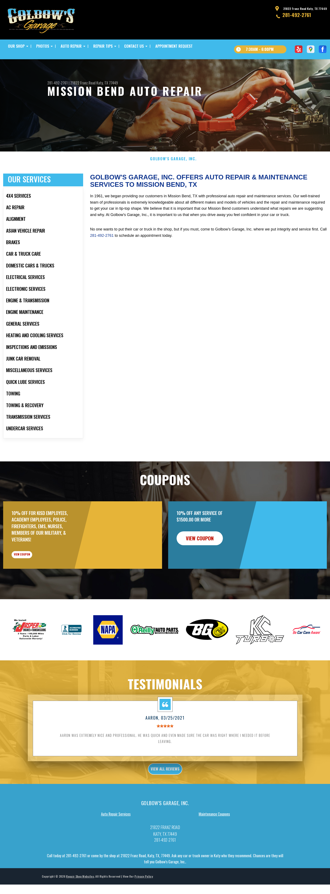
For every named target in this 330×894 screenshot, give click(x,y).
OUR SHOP (16, 46)
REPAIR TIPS (103, 46)
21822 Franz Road (83, 83)
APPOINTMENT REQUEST (174, 46)
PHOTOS (42, 46)
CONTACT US (134, 46)
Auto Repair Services (115, 832)
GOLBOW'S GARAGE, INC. (173, 167)
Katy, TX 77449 (107, 83)
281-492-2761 (296, 14)
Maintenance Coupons (214, 832)
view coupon (35, 567)
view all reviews (165, 786)
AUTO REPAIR (71, 46)
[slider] (165, 741)
